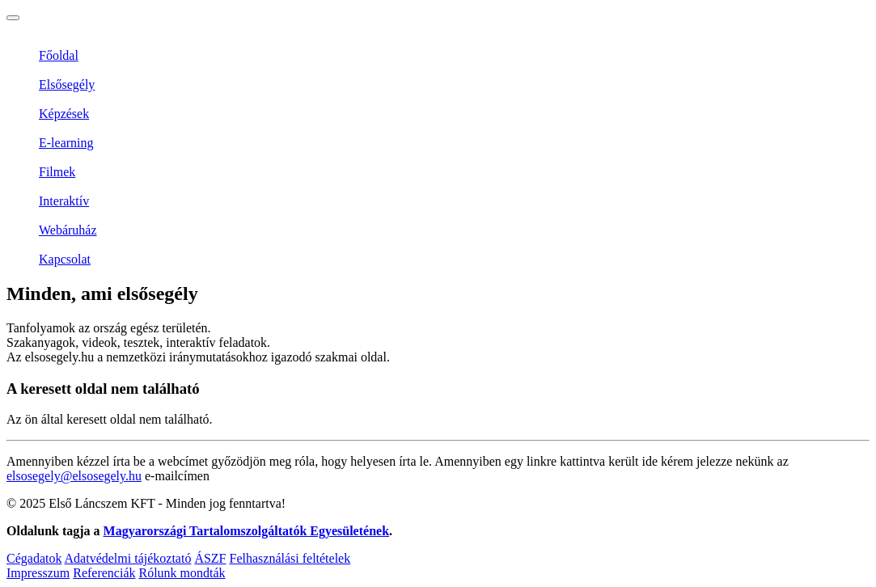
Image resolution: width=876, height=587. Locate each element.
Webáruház (68, 230)
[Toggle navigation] (12, 17)
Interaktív (64, 201)
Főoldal (58, 55)
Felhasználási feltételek (290, 558)
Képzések (64, 113)
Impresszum (38, 573)
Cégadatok (33, 558)
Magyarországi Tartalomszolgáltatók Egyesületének (246, 531)
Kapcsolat (65, 259)
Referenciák (104, 573)
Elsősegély (67, 84)
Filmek (57, 172)
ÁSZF (210, 558)
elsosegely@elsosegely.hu (74, 476)
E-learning (66, 143)
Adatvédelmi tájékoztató (128, 558)
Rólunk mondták (181, 573)
